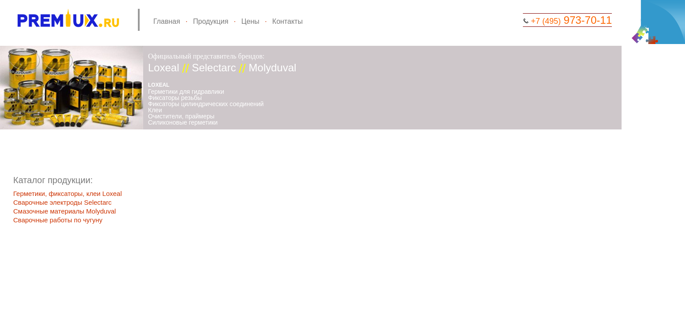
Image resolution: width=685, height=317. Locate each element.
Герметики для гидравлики (186, 91)
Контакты (287, 21)
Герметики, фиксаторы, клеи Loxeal (67, 193)
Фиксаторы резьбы (175, 97)
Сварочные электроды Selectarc (62, 202)
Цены (250, 21)
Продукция (210, 21)
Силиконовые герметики (183, 122)
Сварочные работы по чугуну (58, 220)
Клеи (155, 110)
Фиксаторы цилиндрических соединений (206, 103)
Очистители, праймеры (181, 116)
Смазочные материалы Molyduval (64, 211)
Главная (166, 21)
